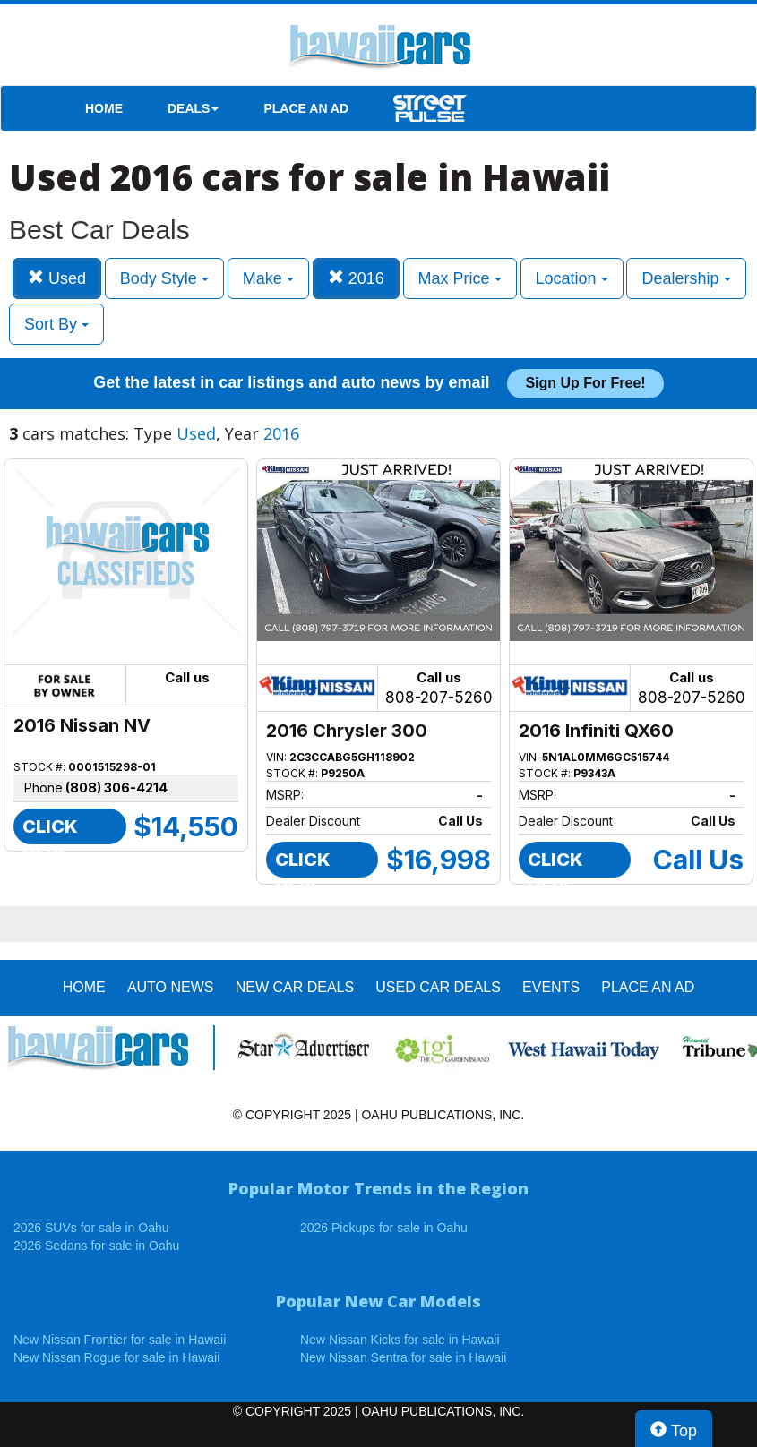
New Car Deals (295, 987)
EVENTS (551, 987)
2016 (356, 278)
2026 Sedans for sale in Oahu (96, 1245)
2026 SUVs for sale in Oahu (91, 1227)
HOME (104, 108)
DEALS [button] (193, 108)
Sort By (56, 324)
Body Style (164, 278)
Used (57, 278)
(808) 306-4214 (116, 787)
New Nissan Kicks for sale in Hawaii (400, 1339)
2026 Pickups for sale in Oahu (384, 1227)
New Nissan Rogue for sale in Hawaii (116, 1357)
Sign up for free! (585, 382)
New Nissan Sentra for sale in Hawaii (403, 1357)
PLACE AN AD (305, 108)
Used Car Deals (438, 987)
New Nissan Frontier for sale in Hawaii (119, 1339)
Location (572, 278)
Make (268, 278)
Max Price (460, 278)
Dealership (685, 278)
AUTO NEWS (170, 987)
